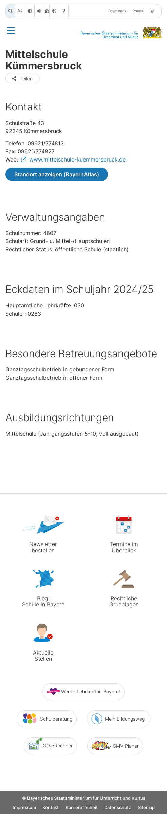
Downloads (117, 11)
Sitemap (146, 808)
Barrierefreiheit (82, 808)
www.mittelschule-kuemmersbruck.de (77, 159)
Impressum (24, 808)
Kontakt (50, 808)
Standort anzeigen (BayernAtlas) (56, 174)
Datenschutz (117, 808)
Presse (138, 11)
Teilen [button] (22, 78)
